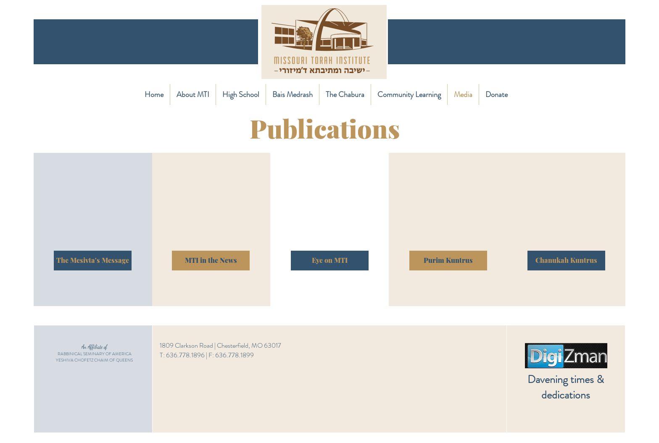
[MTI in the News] (211, 260)
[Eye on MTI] (330, 260)
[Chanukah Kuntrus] (566, 260)
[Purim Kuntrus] (448, 260)
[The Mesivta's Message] (93, 260)
